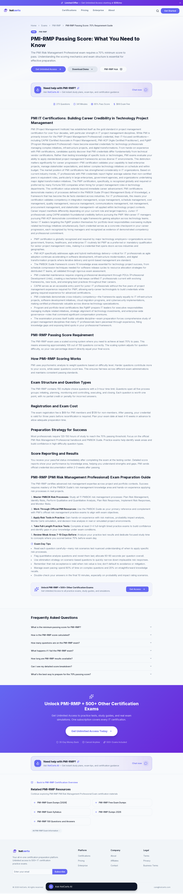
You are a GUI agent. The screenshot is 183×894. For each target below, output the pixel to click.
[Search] (157, 10)
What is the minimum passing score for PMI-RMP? (91, 627)
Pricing (84, 10)
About (111, 10)
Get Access (137, 590)
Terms (146, 857)
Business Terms (150, 866)
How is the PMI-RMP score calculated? (91, 635)
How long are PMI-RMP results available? (91, 659)
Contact (114, 866)
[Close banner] (180, 3)
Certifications (69, 10)
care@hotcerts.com (162, 888)
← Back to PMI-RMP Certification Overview (54, 783)
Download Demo (82, 69)
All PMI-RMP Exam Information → (46, 832)
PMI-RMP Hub (113, 69)
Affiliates (115, 861)
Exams (44, 25)
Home (33, 25)
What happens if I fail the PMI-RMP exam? (91, 651)
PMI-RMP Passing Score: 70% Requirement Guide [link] (89, 25)
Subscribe (60, 872)
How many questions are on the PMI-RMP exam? (91, 643)
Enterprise (98, 10)
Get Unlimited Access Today (91, 731)
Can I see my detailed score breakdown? (91, 667)
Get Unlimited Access (48, 69)
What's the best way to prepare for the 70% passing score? (91, 674)
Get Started (170, 11)
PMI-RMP (56, 25)
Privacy (146, 861)
